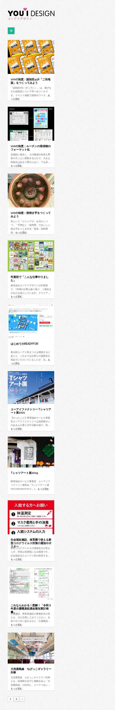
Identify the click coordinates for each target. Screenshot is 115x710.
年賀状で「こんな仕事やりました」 (30, 278)
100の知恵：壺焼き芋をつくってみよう (31, 214)
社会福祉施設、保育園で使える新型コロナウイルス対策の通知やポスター (31, 541)
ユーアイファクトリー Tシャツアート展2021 (31, 411)
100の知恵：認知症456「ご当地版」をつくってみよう (30, 81)
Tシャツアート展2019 (24, 472)
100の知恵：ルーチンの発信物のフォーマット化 (31, 148)
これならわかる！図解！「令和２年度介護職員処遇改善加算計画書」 (31, 607)
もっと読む (16, 165)
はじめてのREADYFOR (24, 343)
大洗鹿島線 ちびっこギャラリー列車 (31, 670)
